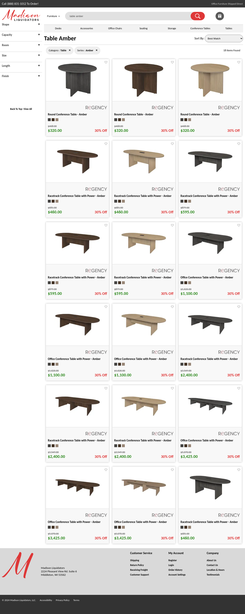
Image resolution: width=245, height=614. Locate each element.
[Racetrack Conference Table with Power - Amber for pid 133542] (144, 253)
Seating (144, 28)
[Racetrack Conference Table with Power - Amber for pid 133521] (77, 253)
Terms (76, 600)
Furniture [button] (53, 16)
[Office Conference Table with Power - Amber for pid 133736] (144, 495)
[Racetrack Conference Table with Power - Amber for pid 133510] (210, 172)
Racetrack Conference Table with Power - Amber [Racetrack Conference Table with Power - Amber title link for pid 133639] (209, 359)
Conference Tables (200, 28)
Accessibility (46, 600)
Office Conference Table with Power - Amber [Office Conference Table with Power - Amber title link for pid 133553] (206, 277)
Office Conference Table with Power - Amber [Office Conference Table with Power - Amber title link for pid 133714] (206, 440)
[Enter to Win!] (220, 19)
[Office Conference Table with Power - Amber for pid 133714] (210, 414)
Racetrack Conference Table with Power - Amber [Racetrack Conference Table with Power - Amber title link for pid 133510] (209, 196)
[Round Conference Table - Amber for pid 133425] (144, 96)
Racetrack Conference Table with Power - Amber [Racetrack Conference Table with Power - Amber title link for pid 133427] (209, 522)
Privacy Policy (62, 600)
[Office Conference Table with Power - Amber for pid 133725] (77, 495)
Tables (228, 28)
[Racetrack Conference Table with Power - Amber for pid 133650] (77, 415)
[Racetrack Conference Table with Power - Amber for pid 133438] (77, 173)
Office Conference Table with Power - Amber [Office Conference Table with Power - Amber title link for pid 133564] (74, 359)
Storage (172, 28)
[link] (239, 16)
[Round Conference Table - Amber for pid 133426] (210, 96)
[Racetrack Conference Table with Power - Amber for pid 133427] (210, 499)
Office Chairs (115, 28)
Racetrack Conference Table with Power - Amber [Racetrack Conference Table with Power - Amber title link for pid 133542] (143, 277)
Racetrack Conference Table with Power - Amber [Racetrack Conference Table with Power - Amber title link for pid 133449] (143, 196)
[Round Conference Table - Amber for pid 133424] (77, 96)
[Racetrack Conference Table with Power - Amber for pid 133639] (210, 334)
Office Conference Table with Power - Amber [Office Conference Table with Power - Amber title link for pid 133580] (140, 359)
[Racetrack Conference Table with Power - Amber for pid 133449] (144, 173)
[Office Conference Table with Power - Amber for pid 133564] (77, 335)
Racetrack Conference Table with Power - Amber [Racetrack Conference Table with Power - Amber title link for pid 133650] (76, 440)
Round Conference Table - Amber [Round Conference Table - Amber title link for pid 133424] (67, 114)
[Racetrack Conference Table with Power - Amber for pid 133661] (144, 415)
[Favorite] (106, 62)
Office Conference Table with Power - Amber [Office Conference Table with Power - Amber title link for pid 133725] (74, 522)
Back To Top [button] (16, 109)
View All (28, 109)
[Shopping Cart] (239, 16)
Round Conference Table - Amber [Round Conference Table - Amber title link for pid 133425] (133, 114)
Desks (58, 28)
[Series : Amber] (89, 50)
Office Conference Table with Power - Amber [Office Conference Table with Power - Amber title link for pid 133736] (140, 522)
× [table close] (96, 50)
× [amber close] (70, 50)
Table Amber (60, 38)
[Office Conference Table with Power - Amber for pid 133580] (144, 335)
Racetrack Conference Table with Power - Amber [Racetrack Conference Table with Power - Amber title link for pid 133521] (76, 277)
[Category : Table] (63, 50)
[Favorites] (229, 19)
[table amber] (130, 16)
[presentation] (21, 25)
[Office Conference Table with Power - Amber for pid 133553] (210, 253)
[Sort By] (224, 38)
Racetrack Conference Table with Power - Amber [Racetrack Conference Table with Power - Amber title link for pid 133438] (76, 196)
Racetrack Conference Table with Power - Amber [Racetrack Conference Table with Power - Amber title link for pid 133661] (143, 440)
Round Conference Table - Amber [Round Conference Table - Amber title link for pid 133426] (200, 114)
